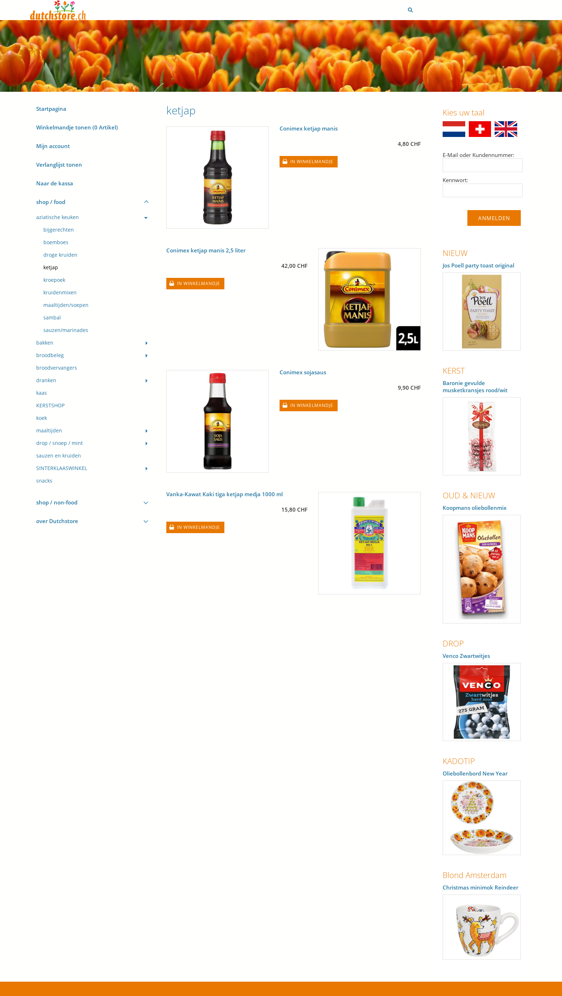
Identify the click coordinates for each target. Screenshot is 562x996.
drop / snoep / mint (59, 443)
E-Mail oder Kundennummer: (478, 154)
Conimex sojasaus (303, 372)
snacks (44, 481)
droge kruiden (60, 255)
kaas (41, 393)
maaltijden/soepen (66, 305)
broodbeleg (50, 355)
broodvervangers (56, 368)
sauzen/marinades (65, 330)
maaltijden (49, 430)
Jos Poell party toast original (478, 265)
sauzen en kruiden (58, 455)
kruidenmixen (60, 292)
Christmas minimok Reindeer (480, 887)
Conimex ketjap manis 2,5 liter (206, 250)
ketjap (50, 267)
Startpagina (51, 108)
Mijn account (53, 146)
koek (41, 418)
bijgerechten (58, 230)
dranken (46, 380)
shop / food (50, 201)
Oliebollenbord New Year (475, 773)
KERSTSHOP (50, 405)
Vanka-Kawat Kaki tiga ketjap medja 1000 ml (224, 494)
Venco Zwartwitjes (466, 655)
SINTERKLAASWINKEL (61, 468)
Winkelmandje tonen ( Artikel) (77, 127)
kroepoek (54, 280)
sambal (52, 317)
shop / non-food (56, 502)
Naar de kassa (54, 183)
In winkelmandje (311, 161)
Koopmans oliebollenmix (474, 507)
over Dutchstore (57, 521)
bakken (44, 343)
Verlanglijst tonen (59, 164)
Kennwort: (455, 180)
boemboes (55, 242)
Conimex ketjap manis (309, 128)
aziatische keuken (57, 217)
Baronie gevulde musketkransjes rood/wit (475, 386)
